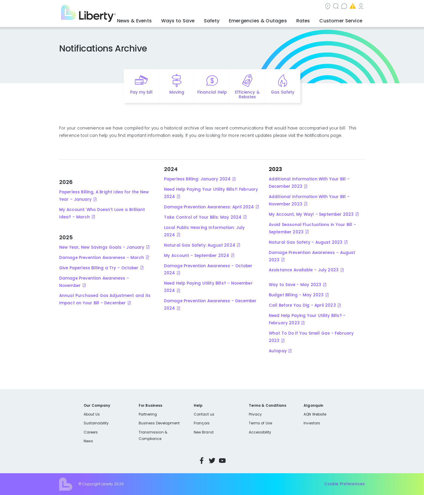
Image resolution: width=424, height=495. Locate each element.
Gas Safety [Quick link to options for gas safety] (282, 92)
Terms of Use (260, 423)
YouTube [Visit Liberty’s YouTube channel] (222, 460)
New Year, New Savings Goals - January (101, 247)
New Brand (203, 432)
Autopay (278, 351)
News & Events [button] (160, 19)
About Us (92, 414)
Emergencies (315, 6)
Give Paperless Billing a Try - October (98, 268)
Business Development (159, 423)
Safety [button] (228, 19)
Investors (312, 423)
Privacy (255, 414)
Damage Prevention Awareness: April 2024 (209, 207)
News (88, 440)
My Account (351, 6)
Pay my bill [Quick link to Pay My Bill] (141, 92)
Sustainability (96, 423)
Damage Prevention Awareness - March (101, 257)
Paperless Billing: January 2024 (197, 179)
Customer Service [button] (343, 19)
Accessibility (260, 432)
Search (247, 6)
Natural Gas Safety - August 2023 (305, 242)
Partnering (148, 414)
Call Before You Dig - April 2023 (302, 305)
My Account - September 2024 (196, 255)
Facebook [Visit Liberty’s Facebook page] (202, 460)
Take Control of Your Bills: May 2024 (202, 217)
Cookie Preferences (344, 484)
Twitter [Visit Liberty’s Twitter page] (212, 460)
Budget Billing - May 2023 (296, 295)
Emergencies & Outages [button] (269, 19)
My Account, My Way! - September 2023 (311, 214)
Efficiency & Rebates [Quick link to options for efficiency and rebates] (247, 94)
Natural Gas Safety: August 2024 (199, 245)
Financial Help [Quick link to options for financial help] (211, 92)
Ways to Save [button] (199, 19)
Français (202, 423)
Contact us (278, 6)
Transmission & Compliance (153, 435)
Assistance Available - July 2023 (304, 270)
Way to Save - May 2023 (295, 285)
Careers (91, 432)
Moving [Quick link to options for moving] (176, 92)
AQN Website (315, 414)
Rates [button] (309, 19)
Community (215, 6)
